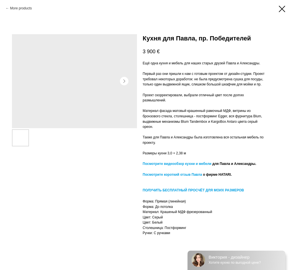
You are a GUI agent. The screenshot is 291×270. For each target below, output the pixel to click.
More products (21, 8)
